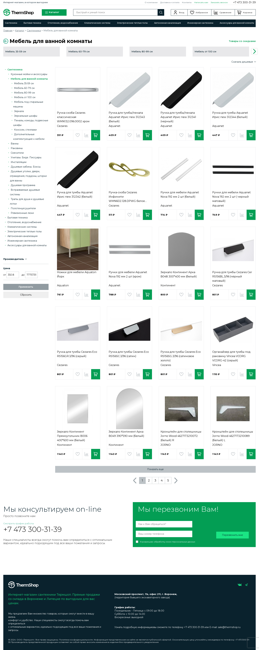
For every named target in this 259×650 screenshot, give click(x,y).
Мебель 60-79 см (24, 88)
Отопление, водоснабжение (63, 23)
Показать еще (155, 469)
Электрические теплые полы (132, 23)
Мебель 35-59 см (24, 83)
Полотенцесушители (23, 208)
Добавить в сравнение (86, 135)
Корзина (247, 12)
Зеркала (19, 111)
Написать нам (201, 2)
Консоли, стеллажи (25, 129)
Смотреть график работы (18, 523)
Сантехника (11, 23)
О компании (151, 2)
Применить (26, 286)
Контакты (187, 2)
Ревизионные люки (22, 212)
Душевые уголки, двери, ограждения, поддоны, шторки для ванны (28, 176)
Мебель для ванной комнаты (29, 78)
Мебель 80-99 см (24, 92)
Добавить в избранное (77, 135)
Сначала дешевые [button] (242, 61)
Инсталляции (18, 162)
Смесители (17, 152)
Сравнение (225, 12)
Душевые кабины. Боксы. (26, 166)
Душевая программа (23, 185)
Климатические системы (97, 23)
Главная (7, 30)
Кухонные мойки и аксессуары (29, 74)
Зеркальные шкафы (25, 115)
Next (254, 51)
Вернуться (5, 41)
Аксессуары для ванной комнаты (237, 23)
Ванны (14, 143)
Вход (181, 12)
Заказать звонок (219, 2)
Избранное (202, 12)
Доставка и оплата (169, 2)
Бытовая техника (32, 23)
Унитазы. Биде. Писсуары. (26, 157)
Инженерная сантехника (200, 23)
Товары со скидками (242, 41)
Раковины (17, 148)
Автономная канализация (167, 23)
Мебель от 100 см (24, 97)
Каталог (52, 12)
